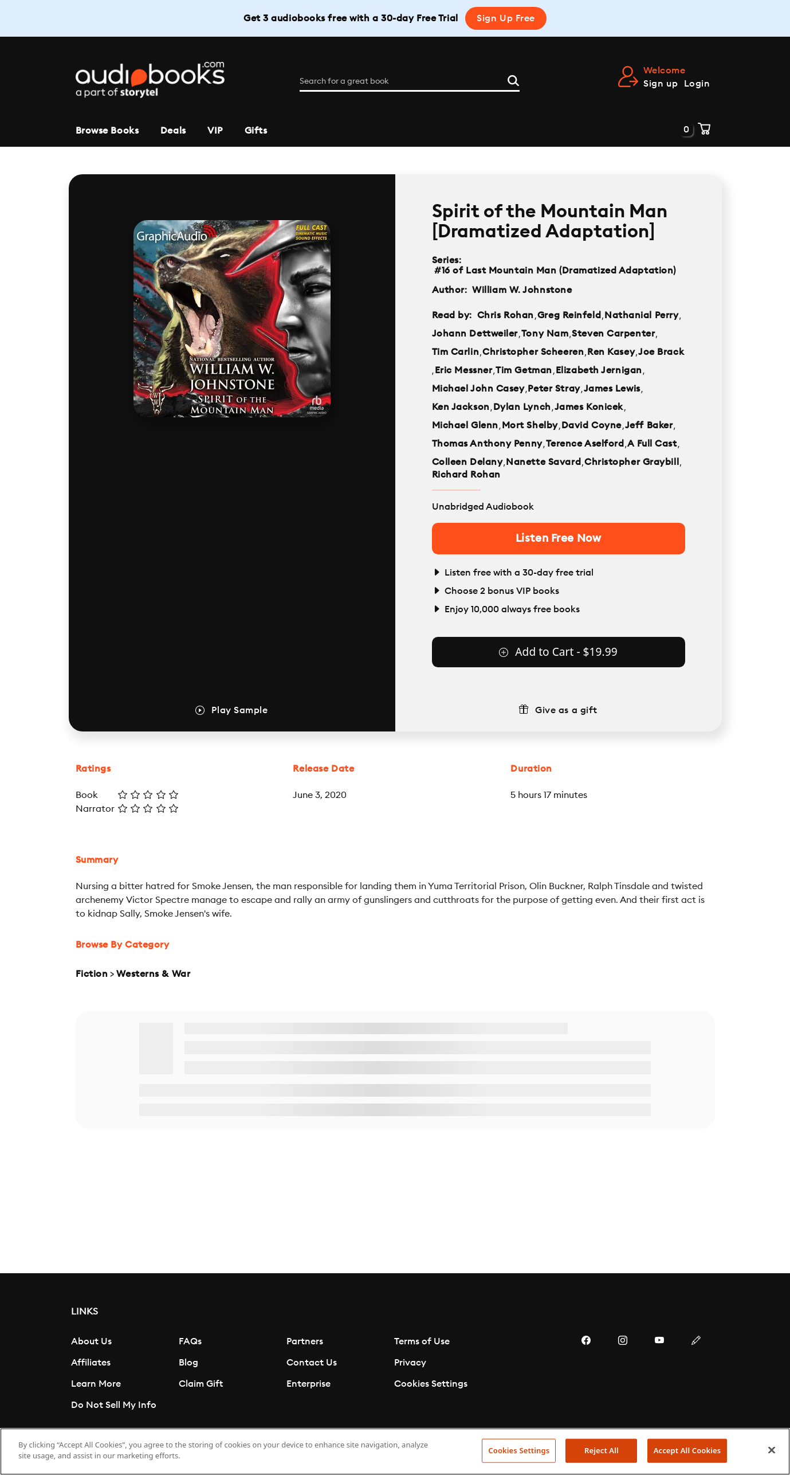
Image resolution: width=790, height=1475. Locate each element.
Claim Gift (201, 1383)
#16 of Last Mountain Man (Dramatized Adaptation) (555, 270)
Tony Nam (544, 333)
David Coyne (591, 425)
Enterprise (308, 1383)
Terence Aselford (585, 443)
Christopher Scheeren (533, 352)
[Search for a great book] (410, 81)
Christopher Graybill (631, 462)
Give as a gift (566, 710)
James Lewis (612, 388)
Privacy (410, 1362)
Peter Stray (554, 388)
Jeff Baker (649, 425)
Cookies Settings (430, 1383)
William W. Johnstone (522, 290)
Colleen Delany (467, 462)
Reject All (601, 1450)
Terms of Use (422, 1341)
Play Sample (239, 710)
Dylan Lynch (522, 407)
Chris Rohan (505, 315)
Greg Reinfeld (569, 315)
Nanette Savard (543, 462)
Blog (188, 1362)
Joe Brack (661, 352)
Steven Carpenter (613, 333)
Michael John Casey (478, 388)
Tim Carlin (455, 352)
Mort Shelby (530, 425)
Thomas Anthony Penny (487, 443)
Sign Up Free (506, 18)
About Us (91, 1341)
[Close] (771, 1449)
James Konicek (589, 407)
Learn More (96, 1383)
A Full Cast (652, 443)
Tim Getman (524, 370)
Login (697, 83)
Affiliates (91, 1362)
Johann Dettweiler (475, 333)
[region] (395, 1451)
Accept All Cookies (687, 1450)
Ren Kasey (611, 352)
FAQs (190, 1341)
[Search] (513, 79)
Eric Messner (464, 370)
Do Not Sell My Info (113, 1405)
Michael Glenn (465, 425)
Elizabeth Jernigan (599, 370)
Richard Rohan (466, 474)
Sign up (660, 83)
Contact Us (311, 1362)
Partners (304, 1341)
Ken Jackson (461, 407)
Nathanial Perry (641, 315)
